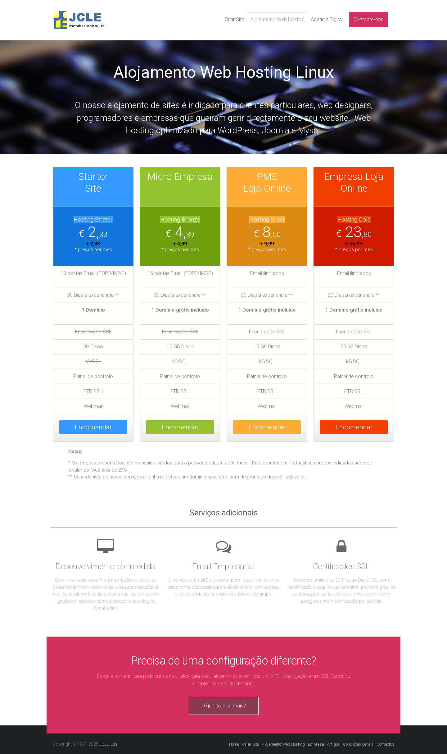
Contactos (385, 744)
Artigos (333, 744)
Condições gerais (358, 744)
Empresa (316, 744)
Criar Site (234, 19)
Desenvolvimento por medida (106, 566)
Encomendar (93, 427)
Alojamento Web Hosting (278, 19)
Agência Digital (327, 19)
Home (234, 744)
